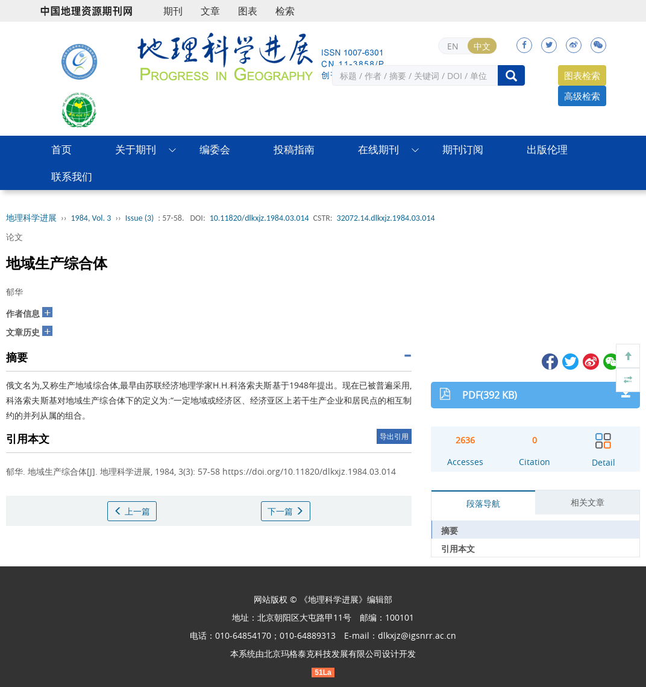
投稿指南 (294, 149)
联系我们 (71, 176)
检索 (285, 10)
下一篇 (286, 511)
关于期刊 (135, 149)
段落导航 (483, 503)
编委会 (214, 149)
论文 (14, 236)
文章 (210, 10)
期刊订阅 (462, 149)
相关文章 (587, 502)
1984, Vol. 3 (91, 218)
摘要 (449, 530)
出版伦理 (547, 149)
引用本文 (458, 548)
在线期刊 (378, 149)
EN (453, 46)
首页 (61, 149)
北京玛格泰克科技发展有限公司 (323, 653)
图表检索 (582, 75)
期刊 (173, 10)
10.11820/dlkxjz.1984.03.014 (259, 218)
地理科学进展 (31, 218)
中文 (482, 46)
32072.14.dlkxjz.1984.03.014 (386, 218)
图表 (247, 10)
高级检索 (582, 96)
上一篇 (132, 511)
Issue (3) (139, 218)
